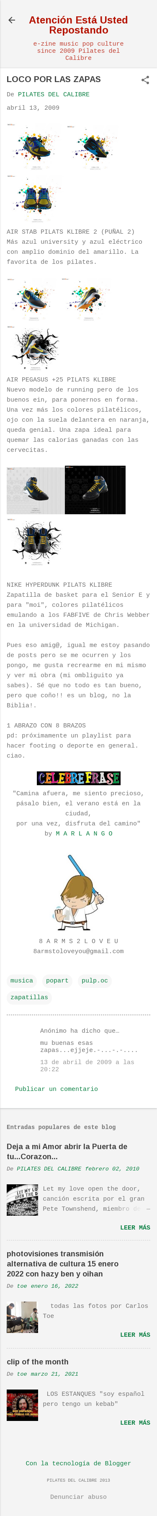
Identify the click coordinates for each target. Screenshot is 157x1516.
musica (21, 981)
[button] (145, 81)
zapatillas (29, 997)
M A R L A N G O (84, 834)
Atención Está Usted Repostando (78, 25)
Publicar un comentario (56, 1089)
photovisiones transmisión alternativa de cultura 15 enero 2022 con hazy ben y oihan (62, 1264)
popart (57, 981)
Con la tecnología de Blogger (78, 1463)
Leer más (135, 1228)
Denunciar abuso (78, 1497)
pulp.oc (95, 981)
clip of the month (38, 1362)
